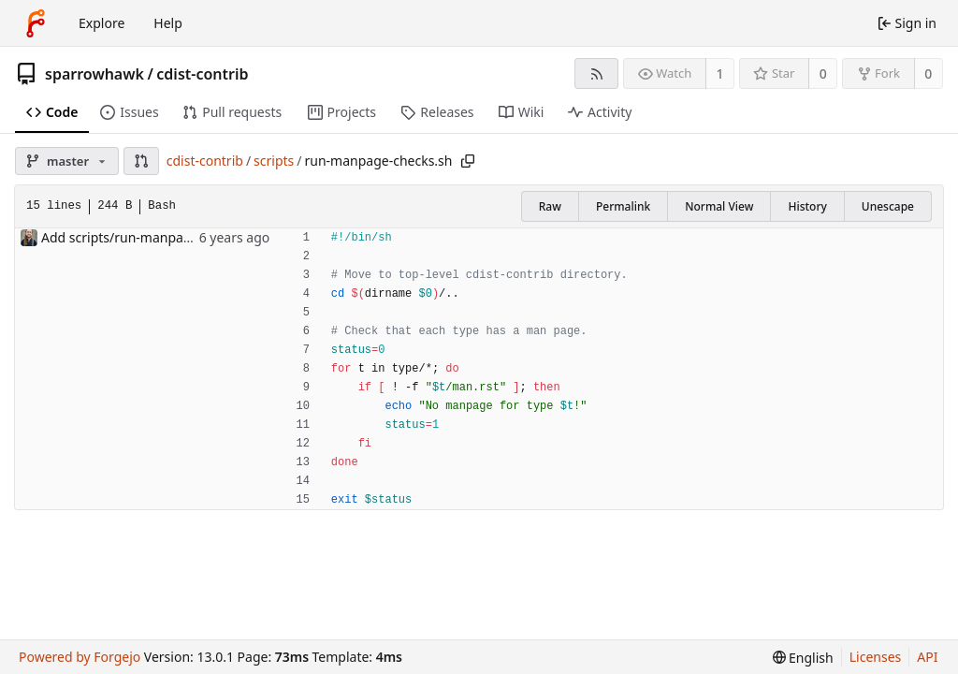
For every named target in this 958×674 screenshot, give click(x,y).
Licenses (875, 657)
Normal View (719, 206)
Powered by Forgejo (79, 657)
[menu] (803, 658)
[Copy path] (468, 161)
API (927, 657)
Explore (101, 23)
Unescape (888, 206)
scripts (274, 160)
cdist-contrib (202, 74)
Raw (550, 206)
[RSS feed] (596, 73)
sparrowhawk (94, 74)
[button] (141, 161)
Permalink (623, 206)
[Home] (35, 23)
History (807, 206)
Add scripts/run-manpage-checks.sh (151, 237)
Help (167, 23)
